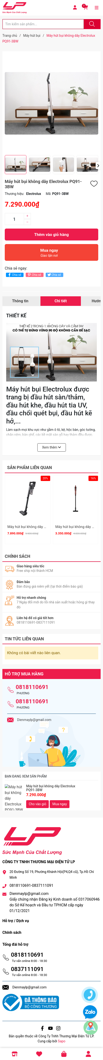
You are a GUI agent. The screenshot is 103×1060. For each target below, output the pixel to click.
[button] (98, 165)
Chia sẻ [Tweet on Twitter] (54, 275)
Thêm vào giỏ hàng (51, 234)
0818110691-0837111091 (31, 884)
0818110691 (32, 685)
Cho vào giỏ (37, 802)
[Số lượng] (14, 219)
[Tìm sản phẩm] (43, 24)
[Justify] (91, 24)
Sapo (61, 1039)
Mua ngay (49, 254)
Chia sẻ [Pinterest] (34, 275)
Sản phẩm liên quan (29, 467)
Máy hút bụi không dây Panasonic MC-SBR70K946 (47, 527)
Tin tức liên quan (24, 637)
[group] (51, 103)
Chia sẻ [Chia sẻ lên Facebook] (14, 275)
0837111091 (27, 967)
